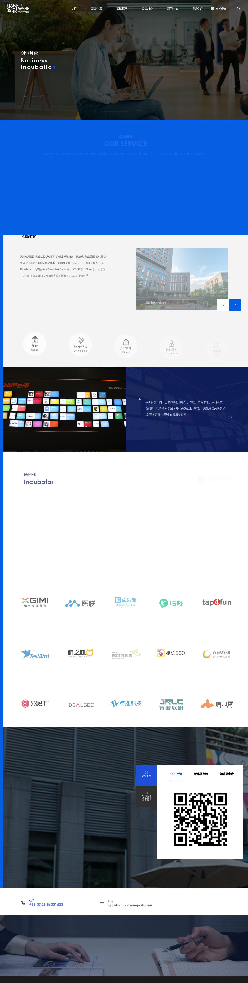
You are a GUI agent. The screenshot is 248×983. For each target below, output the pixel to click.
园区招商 (121, 8)
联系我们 (198, 8)
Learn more (217, 479)
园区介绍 (96, 8)
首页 (74, 8)
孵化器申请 (201, 773)
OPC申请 (176, 773)
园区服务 (147, 8)
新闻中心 (172, 8)
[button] (223, 305)
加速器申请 (227, 773)
